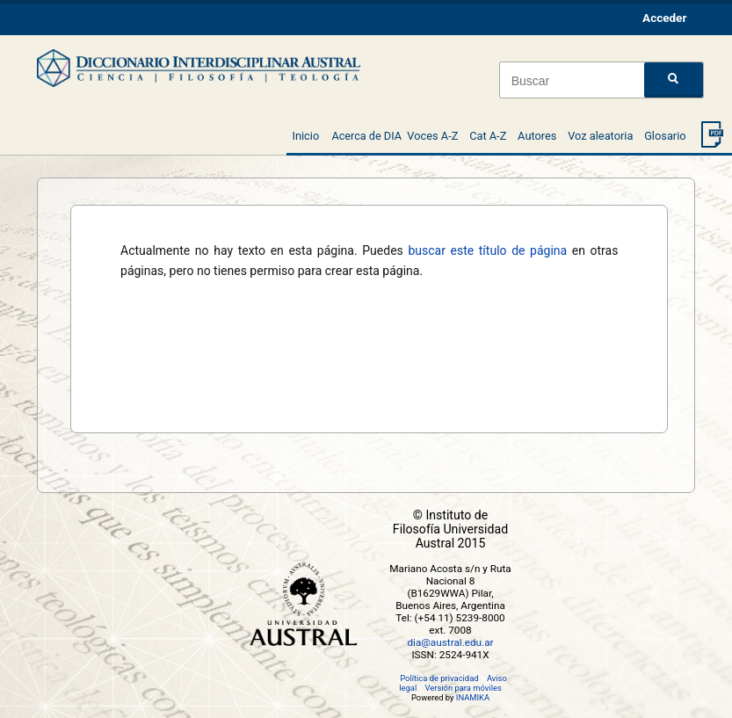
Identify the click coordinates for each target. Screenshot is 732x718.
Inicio (305, 135)
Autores (537, 135)
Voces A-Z (432, 135)
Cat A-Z (487, 135)
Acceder (664, 18)
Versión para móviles (463, 688)
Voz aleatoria (600, 135)
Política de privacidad (439, 678)
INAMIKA (472, 697)
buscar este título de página (487, 250)
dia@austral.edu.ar (450, 642)
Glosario (664, 135)
